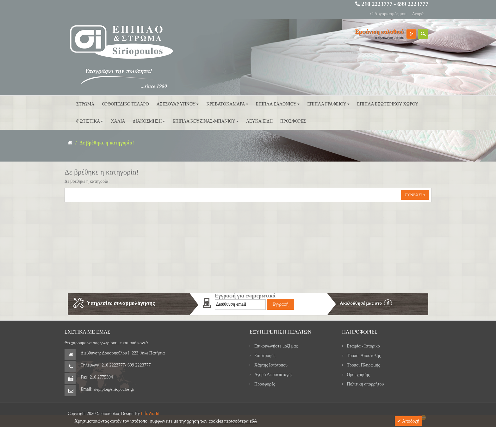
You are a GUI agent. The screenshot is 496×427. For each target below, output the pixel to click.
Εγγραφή (281, 304)
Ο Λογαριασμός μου (388, 13)
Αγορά (418, 13)
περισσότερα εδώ (240, 421)
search (423, 34)
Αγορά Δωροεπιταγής (273, 374)
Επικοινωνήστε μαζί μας (276, 346)
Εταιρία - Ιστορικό (363, 346)
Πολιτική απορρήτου (365, 384)
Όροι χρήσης (358, 374)
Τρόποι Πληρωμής (363, 365)
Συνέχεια (415, 194)
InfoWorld (150, 413)
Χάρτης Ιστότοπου (271, 365)
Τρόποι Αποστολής (364, 355)
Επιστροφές (264, 355)
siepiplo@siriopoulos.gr (114, 389)
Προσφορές (264, 384)
